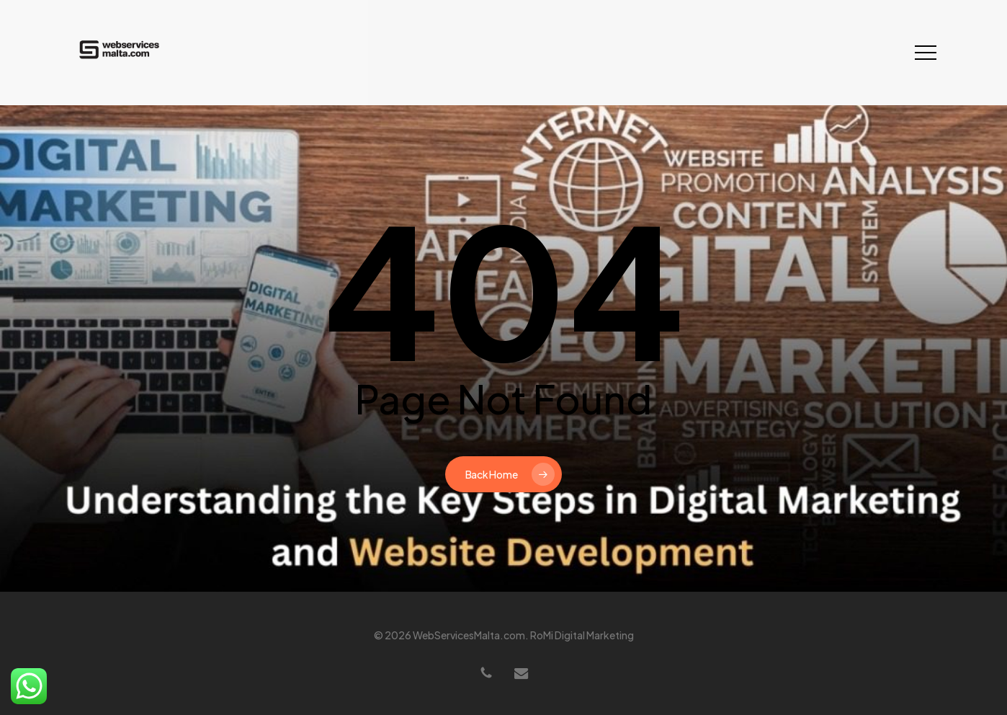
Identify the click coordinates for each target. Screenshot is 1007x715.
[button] (925, 53)
